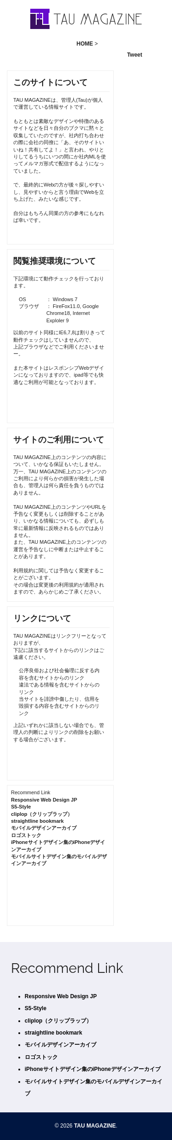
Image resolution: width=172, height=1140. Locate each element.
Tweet (134, 55)
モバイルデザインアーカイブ (44, 828)
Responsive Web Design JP (44, 800)
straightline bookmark (37, 821)
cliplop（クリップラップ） (41, 814)
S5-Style (21, 806)
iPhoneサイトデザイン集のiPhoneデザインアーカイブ (93, 1069)
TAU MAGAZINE (95, 1126)
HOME (85, 44)
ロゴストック (26, 835)
